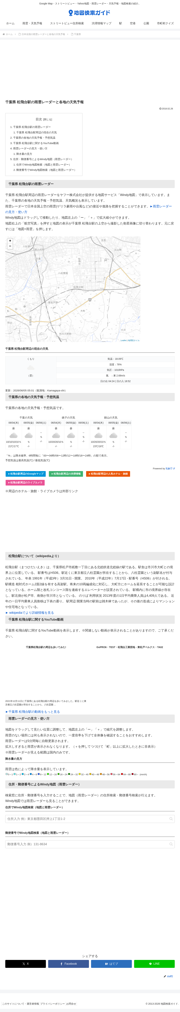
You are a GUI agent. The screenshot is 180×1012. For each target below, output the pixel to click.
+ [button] (10, 244)
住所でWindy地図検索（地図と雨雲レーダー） (46, 167)
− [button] (10, 249)
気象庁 (170, 471)
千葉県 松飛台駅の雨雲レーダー (33, 127)
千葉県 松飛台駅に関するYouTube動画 (37, 144)
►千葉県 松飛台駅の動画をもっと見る (32, 715)
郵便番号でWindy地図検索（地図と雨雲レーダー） (49, 172)
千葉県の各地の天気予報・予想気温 (35, 138)
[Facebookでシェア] (68, 967)
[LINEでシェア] (154, 967)
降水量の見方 (25, 155)
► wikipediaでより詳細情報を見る (29, 616)
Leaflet (123, 343)
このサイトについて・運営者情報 (21, 1006)
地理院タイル (134, 343)
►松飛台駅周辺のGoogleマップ (25, 476)
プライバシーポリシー (56, 1006)
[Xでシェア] (25, 967)
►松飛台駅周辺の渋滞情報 (66, 476)
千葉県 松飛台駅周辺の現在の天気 (38, 133)
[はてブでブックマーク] (111, 967)
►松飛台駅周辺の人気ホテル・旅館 (108, 476)
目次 (41, 119)
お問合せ (77, 1006)
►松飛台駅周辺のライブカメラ (25, 485)
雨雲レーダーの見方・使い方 (31, 150)
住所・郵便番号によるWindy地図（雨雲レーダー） (45, 161)
